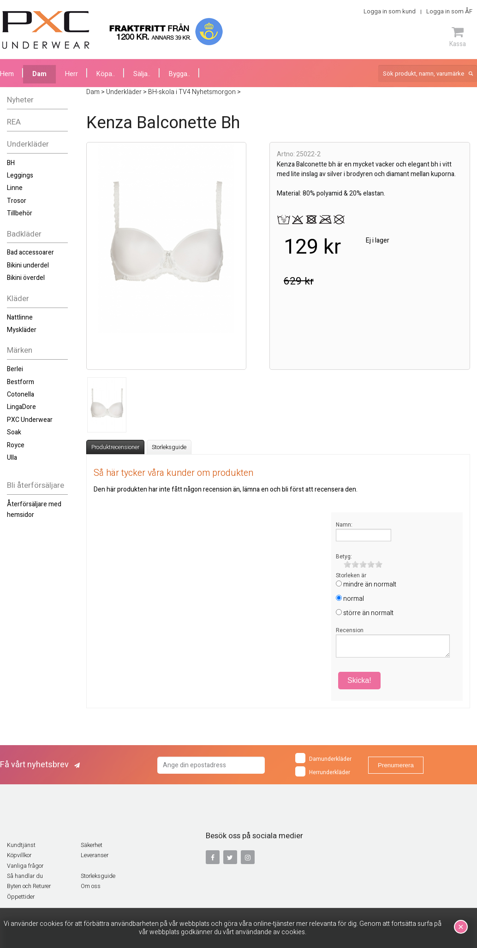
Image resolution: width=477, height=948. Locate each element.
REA (14, 122)
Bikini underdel (28, 265)
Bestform (20, 382)
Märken (19, 350)
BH (11, 163)
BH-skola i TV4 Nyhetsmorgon (192, 92)
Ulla (12, 457)
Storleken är (351, 575)
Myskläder (21, 330)
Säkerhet (91, 845)
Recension (350, 630)
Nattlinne (20, 317)
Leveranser (94, 855)
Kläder (18, 298)
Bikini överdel (26, 278)
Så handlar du (25, 876)
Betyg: (344, 556)
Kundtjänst (21, 845)
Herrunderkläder (322, 771)
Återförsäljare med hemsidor (34, 509)
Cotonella (20, 394)
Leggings (20, 175)
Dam (39, 74)
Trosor (16, 201)
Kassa (457, 36)
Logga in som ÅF (449, 11)
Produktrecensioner (115, 447)
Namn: (344, 525)
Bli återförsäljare (35, 485)
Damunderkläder (323, 758)
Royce (15, 445)
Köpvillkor (19, 855)
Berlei (15, 369)
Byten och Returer (29, 886)
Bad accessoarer (30, 252)
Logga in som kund (390, 11)
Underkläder (28, 144)
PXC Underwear (30, 420)
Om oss (91, 886)
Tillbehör (19, 213)
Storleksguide (169, 447)
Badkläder (24, 234)
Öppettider (21, 897)
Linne (15, 188)
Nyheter (20, 100)
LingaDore (21, 407)
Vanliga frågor (25, 866)
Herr (71, 74)
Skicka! (359, 680)
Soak (14, 432)
